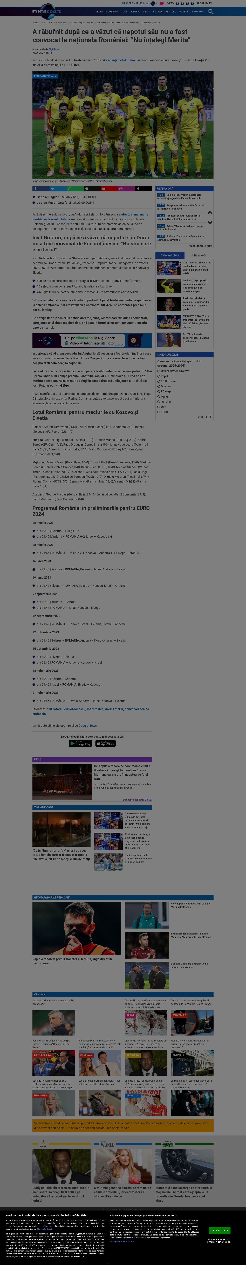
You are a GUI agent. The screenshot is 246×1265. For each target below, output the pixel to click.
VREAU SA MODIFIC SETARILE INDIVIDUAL (218, 1241)
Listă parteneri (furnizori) (122, 1241)
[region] (123, 1237)
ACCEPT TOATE (220, 1230)
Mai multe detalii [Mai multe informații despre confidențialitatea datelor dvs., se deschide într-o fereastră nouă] (44, 1229)
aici (38, 1248)
